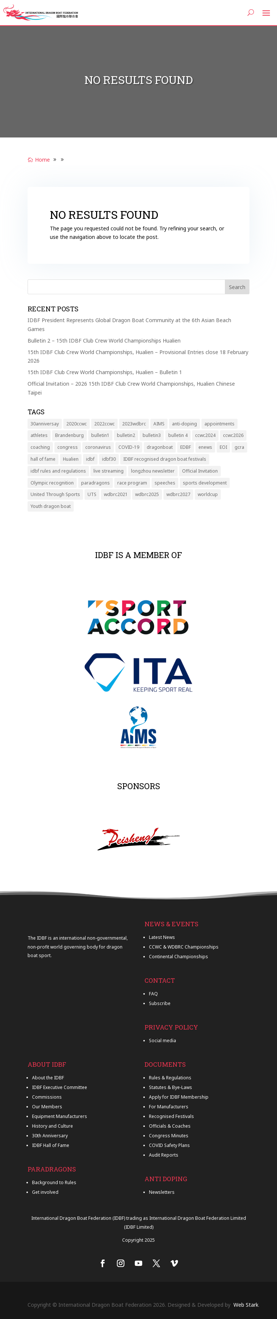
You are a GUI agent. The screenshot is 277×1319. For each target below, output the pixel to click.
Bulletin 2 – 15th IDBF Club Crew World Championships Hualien (104, 340)
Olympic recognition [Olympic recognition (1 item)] (52, 483)
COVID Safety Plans (169, 1145)
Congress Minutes (168, 1135)
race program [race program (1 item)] (132, 483)
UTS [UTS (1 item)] (91, 494)
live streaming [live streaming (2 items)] (108, 471)
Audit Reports (163, 1155)
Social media (162, 1040)
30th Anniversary (50, 1135)
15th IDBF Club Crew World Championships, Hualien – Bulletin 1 (105, 372)
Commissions (47, 1097)
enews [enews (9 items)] (205, 447)
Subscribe (160, 1003)
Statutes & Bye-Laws (170, 1087)
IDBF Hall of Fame (50, 1145)
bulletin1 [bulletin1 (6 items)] (100, 435)
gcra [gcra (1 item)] (239, 447)
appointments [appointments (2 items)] (219, 424)
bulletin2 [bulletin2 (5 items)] (126, 435)
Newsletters (162, 1192)
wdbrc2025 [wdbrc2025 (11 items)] (147, 494)
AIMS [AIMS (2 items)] (159, 424)
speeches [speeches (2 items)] (165, 483)
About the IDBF (48, 1078)
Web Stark (245, 1304)
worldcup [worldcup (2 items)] (208, 494)
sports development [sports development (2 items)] (205, 483)
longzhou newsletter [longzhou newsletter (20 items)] (153, 471)
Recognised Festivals (171, 1116)
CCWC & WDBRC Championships (184, 947)
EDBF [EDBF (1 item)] (185, 447)
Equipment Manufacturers (59, 1116)
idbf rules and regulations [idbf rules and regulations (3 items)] (58, 471)
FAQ (153, 994)
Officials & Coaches (170, 1126)
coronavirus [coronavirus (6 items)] (98, 447)
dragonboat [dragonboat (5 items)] (160, 447)
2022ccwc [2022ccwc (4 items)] (104, 424)
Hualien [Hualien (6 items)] (71, 459)
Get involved (45, 1192)
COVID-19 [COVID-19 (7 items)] (128, 447)
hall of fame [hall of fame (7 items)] (43, 459)
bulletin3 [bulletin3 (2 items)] (152, 435)
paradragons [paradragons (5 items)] (95, 483)
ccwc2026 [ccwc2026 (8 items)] (233, 435)
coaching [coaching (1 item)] (40, 447)
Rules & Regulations (170, 1078)
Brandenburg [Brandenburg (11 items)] (69, 435)
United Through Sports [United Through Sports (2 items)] (55, 494)
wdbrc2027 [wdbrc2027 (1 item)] (178, 494)
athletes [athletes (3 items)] (39, 435)
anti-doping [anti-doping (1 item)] (184, 424)
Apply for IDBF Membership (178, 1097)
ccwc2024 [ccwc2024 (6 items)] (205, 435)
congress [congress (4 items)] (67, 447)
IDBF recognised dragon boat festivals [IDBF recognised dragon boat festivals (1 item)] (164, 459)
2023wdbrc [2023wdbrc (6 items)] (134, 424)
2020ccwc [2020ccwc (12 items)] (76, 424)
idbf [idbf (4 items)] (90, 459)
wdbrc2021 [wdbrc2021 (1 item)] (116, 494)
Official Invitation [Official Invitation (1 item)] (200, 471)
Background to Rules (54, 1182)
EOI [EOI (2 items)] (223, 447)
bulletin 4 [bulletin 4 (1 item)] (178, 435)
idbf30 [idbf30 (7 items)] (109, 459)
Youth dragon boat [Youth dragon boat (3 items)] (51, 506)
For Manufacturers (168, 1107)
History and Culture (52, 1126)
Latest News (162, 937)
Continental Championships (178, 956)
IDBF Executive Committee (59, 1087)
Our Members (47, 1107)
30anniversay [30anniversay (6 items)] (45, 424)
